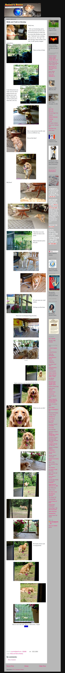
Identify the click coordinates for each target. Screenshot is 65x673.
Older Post (42, 666)
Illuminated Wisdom (53, 412)
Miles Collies (52, 462)
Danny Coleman (52, 373)
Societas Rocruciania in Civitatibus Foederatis (53, 481)
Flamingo (51, 119)
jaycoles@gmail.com (54, 522)
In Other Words (52, 414)
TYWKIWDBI (52, 499)
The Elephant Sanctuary (52, 494)
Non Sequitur (52, 467)
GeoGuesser (51, 394)
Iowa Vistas (51, 427)
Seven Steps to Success (52, 477)
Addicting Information (51, 354)
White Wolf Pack (52, 511)
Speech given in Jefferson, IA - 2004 (53, 485)
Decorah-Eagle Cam (53, 113)
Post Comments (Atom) (18, 669)
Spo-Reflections (52, 487)
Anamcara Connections (51, 361)
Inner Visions (52, 418)
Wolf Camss (51, 130)
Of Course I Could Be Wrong (53, 470)
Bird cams (51, 111)
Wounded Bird (52, 513)
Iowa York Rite (52, 429)
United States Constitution (52, 505)
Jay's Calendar (52, 338)
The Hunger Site (52, 497)
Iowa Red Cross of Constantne (53, 425)
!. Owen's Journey (53, 348)
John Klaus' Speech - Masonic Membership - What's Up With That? (54, 433)
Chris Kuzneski (52, 371)
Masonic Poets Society (52, 452)
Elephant (51, 115)
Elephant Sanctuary (53, 117)
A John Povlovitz (53, 352)
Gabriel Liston (52, 392)
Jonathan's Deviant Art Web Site (53, 444)
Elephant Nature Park (54, 386)
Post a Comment (12, 659)
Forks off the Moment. (52, 389)
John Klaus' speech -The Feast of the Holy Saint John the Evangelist (53, 440)
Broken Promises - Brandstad (53, 368)
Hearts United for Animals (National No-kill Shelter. (53, 401)
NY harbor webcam (53, 123)
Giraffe (50, 121)
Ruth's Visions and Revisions (53, 473)
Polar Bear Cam (52, 128)
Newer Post (10, 666)
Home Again (52, 407)
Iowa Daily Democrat (51, 421)
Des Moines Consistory (51, 379)
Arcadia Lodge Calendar (52, 341)
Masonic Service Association (52, 456)
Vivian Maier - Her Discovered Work (53, 508)
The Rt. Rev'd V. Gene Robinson (52, 170)
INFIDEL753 (52, 416)
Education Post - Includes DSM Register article (52, 383)
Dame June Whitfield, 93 (52, 75)
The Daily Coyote (53, 491)
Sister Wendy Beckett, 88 (52, 72)
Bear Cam (51, 109)
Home (26, 666)
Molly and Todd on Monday (16, 653)
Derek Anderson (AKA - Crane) (52, 375)
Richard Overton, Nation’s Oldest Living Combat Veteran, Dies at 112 (53, 58)
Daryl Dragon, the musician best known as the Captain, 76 (53, 63)
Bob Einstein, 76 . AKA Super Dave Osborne (53, 68)
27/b (50, 350)
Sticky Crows (52, 489)
